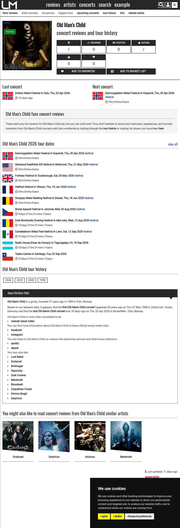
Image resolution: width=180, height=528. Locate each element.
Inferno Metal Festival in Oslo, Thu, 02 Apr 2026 (42, 93)
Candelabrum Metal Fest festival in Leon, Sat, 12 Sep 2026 (53, 231)
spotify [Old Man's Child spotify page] (15, 343)
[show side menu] (175, 5)
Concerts (87, 4)
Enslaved (16, 361)
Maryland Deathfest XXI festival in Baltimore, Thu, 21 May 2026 (56, 164)
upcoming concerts (88, 13)
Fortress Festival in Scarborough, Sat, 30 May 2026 (49, 175)
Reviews (53, 4)
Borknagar (17, 366)
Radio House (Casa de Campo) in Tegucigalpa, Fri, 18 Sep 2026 (51, 242)
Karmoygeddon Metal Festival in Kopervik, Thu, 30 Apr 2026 (139, 95)
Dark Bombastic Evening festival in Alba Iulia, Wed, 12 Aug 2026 (56, 220)
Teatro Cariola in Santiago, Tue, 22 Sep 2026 (40, 254)
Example (122, 4)
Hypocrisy (16, 370)
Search (105, 4)
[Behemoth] (125, 436)
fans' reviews (10, 13)
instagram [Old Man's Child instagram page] (17, 334)
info (122, 13)
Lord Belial (17, 356)
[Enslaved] (17, 436)
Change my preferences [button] (139, 516)
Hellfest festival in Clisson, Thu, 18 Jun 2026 (45, 186)
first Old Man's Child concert (78, 307)
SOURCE (7, 23)
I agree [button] (104, 516)
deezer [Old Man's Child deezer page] (15, 348)
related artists (136, 13)
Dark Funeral (18, 375)
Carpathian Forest (21, 389)
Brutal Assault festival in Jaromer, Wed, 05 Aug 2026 (50, 209)
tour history (109, 13)
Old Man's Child (71, 25)
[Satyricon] (53, 436)
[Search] (161, 5)
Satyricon (16, 398)
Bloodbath (17, 384)
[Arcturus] (90, 436)
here (161, 128)
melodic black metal (22, 321)
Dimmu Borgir (19, 393)
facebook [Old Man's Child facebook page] (16, 330)
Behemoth (17, 379)
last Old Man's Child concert (49, 311)
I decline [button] (117, 516)
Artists (70, 4)
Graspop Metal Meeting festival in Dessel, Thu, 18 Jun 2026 (54, 198)
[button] (168, 5)
